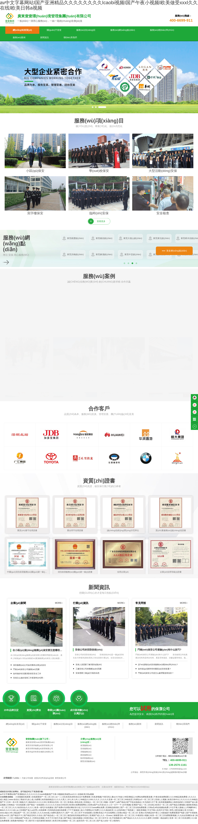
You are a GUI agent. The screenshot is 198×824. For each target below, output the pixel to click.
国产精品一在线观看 (36, 807)
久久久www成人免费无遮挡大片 (51, 815)
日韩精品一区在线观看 (16, 807)
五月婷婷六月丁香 (150, 804)
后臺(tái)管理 (107, 789)
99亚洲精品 (129, 799)
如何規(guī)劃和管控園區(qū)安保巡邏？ (154, 671)
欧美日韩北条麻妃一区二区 (64, 823)
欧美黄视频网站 (166, 804)
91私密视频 (96, 799)
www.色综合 (14, 801)
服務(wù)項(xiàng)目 (85, 30)
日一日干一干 (116, 807)
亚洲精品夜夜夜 (112, 809)
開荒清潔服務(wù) (87, 763)
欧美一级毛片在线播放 (44, 809)
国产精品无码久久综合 (33, 817)
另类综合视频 (39, 820)
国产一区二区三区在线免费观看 (133, 809)
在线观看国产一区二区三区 (43, 799)
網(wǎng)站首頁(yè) (22, 30)
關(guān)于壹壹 (54, 30)
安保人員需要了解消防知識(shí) (89, 667)
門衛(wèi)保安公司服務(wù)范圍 (26, 671)
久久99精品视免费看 (179, 799)
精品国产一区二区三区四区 (25, 815)
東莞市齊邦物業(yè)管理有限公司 (39, 751)
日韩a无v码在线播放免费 (158, 809)
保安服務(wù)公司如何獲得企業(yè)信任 (29, 667)
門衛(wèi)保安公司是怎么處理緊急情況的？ (156, 675)
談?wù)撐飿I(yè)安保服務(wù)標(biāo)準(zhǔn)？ (158, 667)
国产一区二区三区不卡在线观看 (79, 815)
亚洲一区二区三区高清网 (179, 820)
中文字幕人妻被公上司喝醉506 (183, 809)
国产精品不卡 (17, 817)
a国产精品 (121, 804)
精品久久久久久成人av (9, 812)
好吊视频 (126, 807)
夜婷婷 (116, 823)
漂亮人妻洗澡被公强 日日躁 (181, 812)
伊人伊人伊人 (74, 801)
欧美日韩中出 (174, 801)
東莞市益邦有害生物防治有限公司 (40, 754)
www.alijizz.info (6, 815)
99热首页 (129, 801)
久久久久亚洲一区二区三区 (112, 801)
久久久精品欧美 (107, 812)
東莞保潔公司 (60, 780)
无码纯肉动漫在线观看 (57, 812)
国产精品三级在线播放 (73, 820)
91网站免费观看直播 (144, 799)
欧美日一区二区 (162, 807)
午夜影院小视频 (142, 817)
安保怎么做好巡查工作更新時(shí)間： (29, 680)
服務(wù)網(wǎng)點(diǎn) (122, 30)
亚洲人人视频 (161, 801)
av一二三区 (60, 799)
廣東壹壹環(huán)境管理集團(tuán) (40, 744)
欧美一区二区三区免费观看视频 (163, 817)
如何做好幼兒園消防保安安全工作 (27, 675)
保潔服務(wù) (85, 747)
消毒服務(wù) (85, 754)
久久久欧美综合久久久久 (23, 809)
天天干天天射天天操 (54, 820)
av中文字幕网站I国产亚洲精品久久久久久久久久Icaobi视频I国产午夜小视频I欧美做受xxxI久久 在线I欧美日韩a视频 (47, 796)
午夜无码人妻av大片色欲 (112, 799)
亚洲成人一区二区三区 (93, 804)
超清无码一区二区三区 (86, 823)
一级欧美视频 (141, 812)
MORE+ (59, 605)
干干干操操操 (74, 812)
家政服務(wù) (85, 757)
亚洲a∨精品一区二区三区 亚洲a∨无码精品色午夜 (137, 815)
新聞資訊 (44, 37)
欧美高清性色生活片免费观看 (78, 799)
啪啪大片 (24, 804)
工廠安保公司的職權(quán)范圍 (88, 671)
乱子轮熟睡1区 (116, 820)
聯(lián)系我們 (70, 37)
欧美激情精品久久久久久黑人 (54, 801)
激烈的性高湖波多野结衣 (78, 817)
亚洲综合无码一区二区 (57, 804)
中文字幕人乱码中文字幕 (158, 812)
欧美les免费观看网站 (78, 807)
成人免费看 (36, 801)
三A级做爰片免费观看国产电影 (172, 815)
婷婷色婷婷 (178, 804)
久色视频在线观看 (23, 799)
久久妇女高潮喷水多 (186, 817)
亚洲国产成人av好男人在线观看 (33, 812)
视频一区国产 (110, 804)
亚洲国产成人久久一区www (101, 817)
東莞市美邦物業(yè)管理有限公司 (39, 747)
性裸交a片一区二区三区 (144, 801)
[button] (92, 107)
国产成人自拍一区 (104, 823)
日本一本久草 (13, 804)
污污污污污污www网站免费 (93, 809)
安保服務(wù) (85, 751)
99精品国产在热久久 (23, 820)
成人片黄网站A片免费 (90, 812)
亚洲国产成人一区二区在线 (143, 807)
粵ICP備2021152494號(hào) (137, 789)
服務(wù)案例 (19, 37)
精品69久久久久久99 (37, 804)
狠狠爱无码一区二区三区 (124, 817)
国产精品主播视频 (177, 807)
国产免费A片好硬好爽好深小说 (68, 809)
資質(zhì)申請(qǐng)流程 (44, 780)
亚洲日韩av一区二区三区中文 (96, 820)
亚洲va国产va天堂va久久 (98, 807)
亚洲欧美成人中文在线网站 (104, 815)
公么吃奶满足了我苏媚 (124, 812)
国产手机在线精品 (134, 804)
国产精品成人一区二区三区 (55, 817)
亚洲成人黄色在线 (75, 804)
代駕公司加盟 (27, 780)
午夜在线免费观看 (161, 799)
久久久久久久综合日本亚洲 (56, 807)
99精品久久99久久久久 (90, 801)
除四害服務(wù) (86, 760)
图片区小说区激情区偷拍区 (40, 823)
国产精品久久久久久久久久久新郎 (138, 820)
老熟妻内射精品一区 (19, 823)
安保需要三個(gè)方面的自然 (87, 675)
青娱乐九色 (25, 801)
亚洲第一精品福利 (160, 820)
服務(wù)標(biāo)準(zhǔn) (162, 30)
